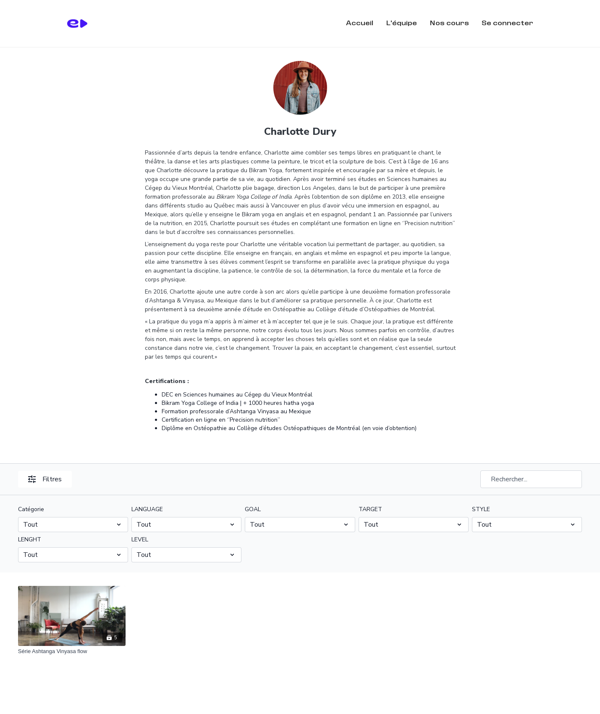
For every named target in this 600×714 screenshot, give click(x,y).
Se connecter (507, 23)
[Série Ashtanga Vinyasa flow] (72, 651)
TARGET (370, 509)
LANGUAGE (147, 509)
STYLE (481, 509)
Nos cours (449, 23)
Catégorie (31, 509)
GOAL (253, 509)
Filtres (45, 479)
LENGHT (29, 539)
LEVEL (139, 539)
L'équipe (401, 23)
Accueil (359, 23)
